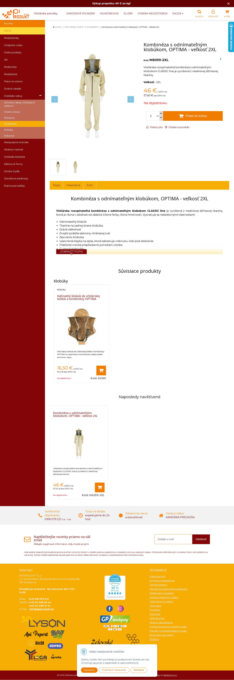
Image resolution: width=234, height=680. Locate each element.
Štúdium (154, 639)
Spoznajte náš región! (162, 635)
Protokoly (155, 610)
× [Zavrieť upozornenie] (228, 3)
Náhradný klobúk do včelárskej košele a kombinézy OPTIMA (78, 297)
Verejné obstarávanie (161, 622)
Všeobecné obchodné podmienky (169, 589)
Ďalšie (177, 13)
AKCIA (7, 30)
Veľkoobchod (109, 13)
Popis (56, 185)
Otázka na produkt (177, 127)
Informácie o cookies (161, 601)
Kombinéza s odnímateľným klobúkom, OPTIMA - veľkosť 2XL (75, 414)
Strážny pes (154, 127)
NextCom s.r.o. (170, 675)
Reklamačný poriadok (162, 593)
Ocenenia (155, 614)
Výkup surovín (157, 576)
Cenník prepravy (159, 585)
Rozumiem (89, 670)
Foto (90, 185)
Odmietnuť (138, 670)
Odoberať (201, 539)
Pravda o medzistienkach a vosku (168, 631)
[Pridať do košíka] (101, 371)
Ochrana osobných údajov (164, 597)
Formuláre (155, 605)
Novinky (8, 23)
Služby (128, 13)
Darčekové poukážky (80, 13)
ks (158, 116)
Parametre (73, 185)
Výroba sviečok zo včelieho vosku (168, 626)
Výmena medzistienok (153, 13)
